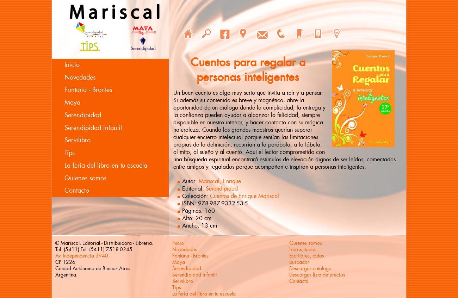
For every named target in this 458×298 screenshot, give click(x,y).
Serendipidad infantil (93, 128)
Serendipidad (82, 115)
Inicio (72, 65)
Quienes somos (85, 178)
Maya (72, 102)
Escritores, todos (306, 256)
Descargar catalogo (310, 268)
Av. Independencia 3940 (81, 256)
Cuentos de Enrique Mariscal (244, 196)
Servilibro (77, 140)
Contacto (76, 190)
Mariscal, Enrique (220, 181)
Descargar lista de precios (317, 275)
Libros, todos (302, 249)
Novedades (79, 77)
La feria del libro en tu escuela (105, 165)
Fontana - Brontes (88, 90)
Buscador (299, 262)
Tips (69, 153)
